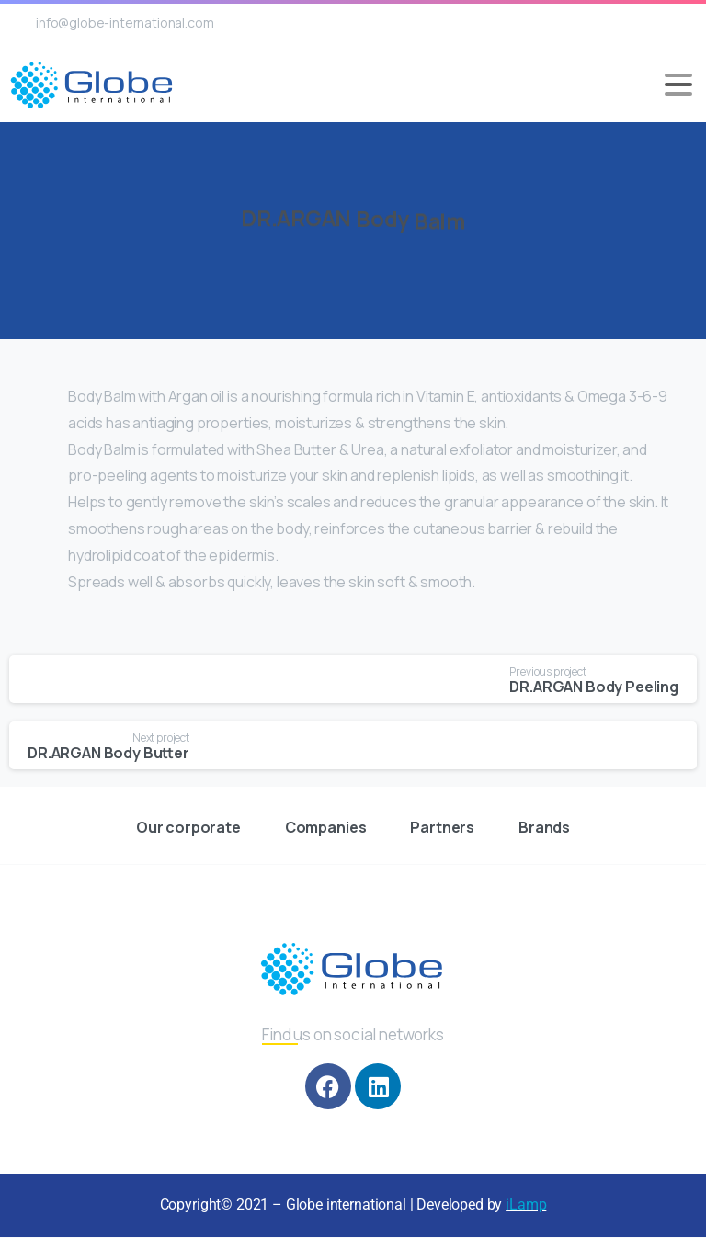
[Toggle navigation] (678, 84)
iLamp (526, 1204)
